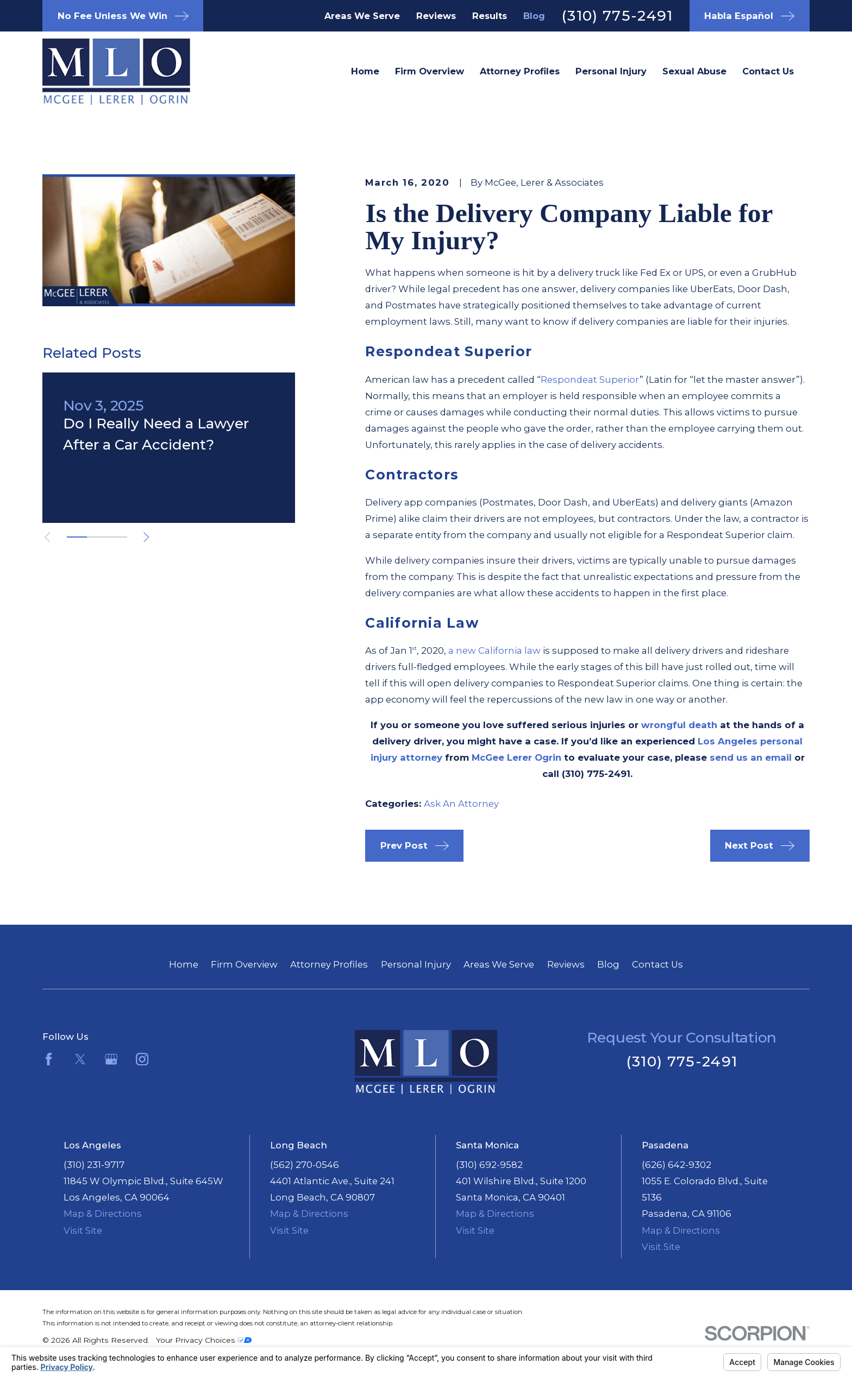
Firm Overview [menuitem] (429, 71)
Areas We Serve (362, 15)
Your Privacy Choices (204, 1340)
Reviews (436, 15)
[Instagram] (142, 1059)
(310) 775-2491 (617, 15)
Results (489, 15)
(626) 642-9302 (676, 1164)
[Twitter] (80, 1059)
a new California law (494, 650)
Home (183, 964)
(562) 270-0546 (304, 1164)
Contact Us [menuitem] (768, 71)
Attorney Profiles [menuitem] (520, 71)
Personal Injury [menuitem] (611, 71)
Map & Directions (103, 1213)
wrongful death (679, 724)
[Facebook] (48, 1059)
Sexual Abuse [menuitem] (694, 71)
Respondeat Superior (590, 379)
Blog (534, 15)
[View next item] (146, 537)
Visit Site (83, 1230)
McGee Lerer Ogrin (516, 757)
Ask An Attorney (461, 803)
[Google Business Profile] (111, 1059)
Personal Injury (416, 964)
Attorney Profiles (329, 964)
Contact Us (657, 964)
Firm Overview (244, 964)
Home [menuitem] (365, 71)
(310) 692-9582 (489, 1164)
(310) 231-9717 (94, 1164)
